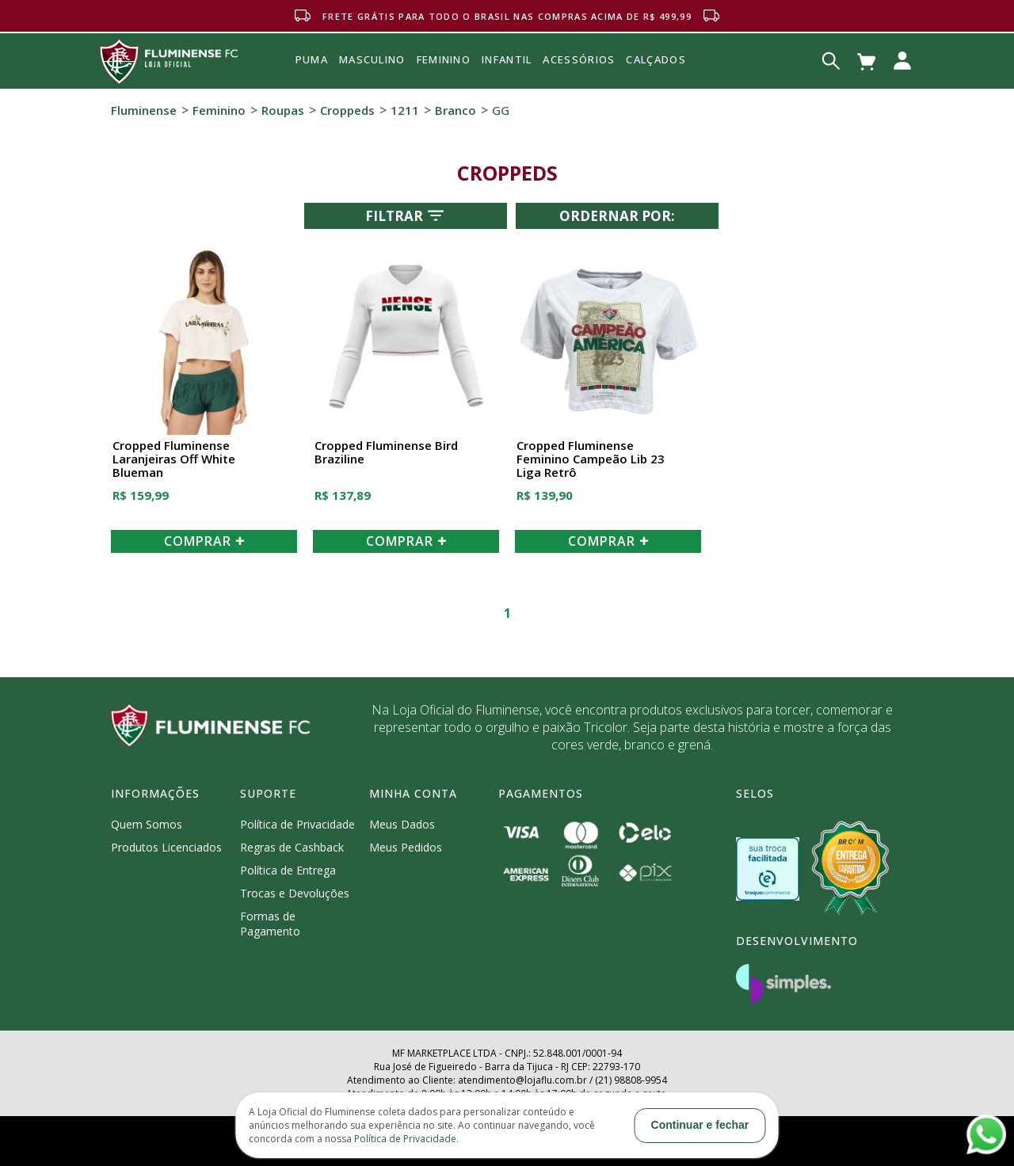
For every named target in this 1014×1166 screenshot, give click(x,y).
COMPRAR (204, 541)
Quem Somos (146, 824)
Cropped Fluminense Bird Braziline (386, 453)
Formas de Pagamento (270, 924)
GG (500, 110)
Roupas (282, 110)
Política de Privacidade (297, 824)
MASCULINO (372, 59)
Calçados (655, 59)
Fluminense (144, 110)
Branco (455, 110)
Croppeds (347, 110)
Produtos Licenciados (166, 847)
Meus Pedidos (405, 847)
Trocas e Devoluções (294, 893)
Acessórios (579, 94)
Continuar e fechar (700, 1124)
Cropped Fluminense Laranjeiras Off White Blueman (173, 459)
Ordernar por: (617, 216)
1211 (405, 110)
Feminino (219, 110)
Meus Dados (402, 824)
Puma (311, 77)
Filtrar (406, 215)
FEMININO (444, 59)
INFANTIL (507, 59)
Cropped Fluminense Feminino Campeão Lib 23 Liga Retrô (591, 459)
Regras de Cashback (292, 847)
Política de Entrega (288, 870)
